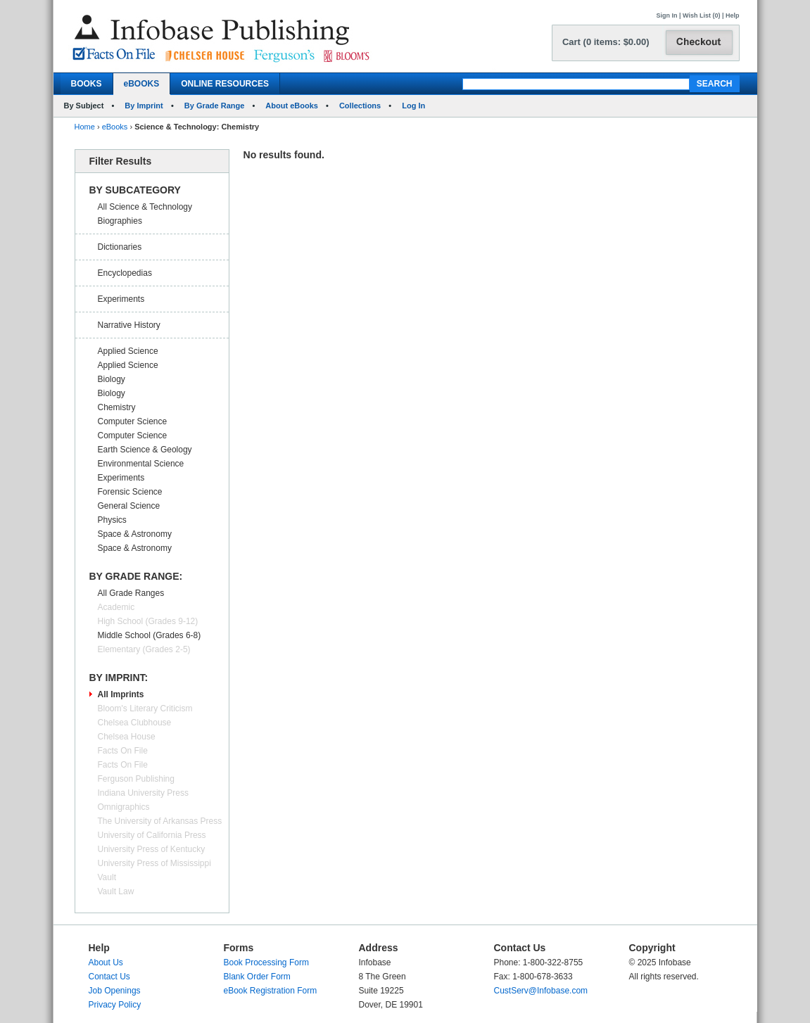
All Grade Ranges (131, 593)
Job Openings (115, 991)
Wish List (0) (701, 15)
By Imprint (144, 105)
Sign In (667, 15)
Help (733, 15)
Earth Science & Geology (145, 450)
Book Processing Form (266, 962)
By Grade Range (214, 105)
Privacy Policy (115, 1005)
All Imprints (121, 694)
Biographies (120, 221)
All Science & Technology (145, 207)
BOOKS (86, 84)
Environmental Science (141, 464)
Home (85, 126)
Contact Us (109, 976)
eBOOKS (142, 84)
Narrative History (129, 325)
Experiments (121, 299)
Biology (111, 379)
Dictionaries (120, 247)
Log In (413, 105)
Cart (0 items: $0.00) (606, 42)
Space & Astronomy (135, 534)
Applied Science (128, 351)
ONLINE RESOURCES (225, 84)
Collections (360, 105)
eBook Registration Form (270, 991)
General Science (129, 506)
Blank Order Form (257, 976)
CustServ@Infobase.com (541, 991)
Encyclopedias (125, 273)
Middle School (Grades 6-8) (149, 635)
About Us (106, 962)
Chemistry (117, 407)
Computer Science (132, 421)
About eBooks (291, 105)
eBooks (115, 126)
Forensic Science (130, 492)
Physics (112, 520)
